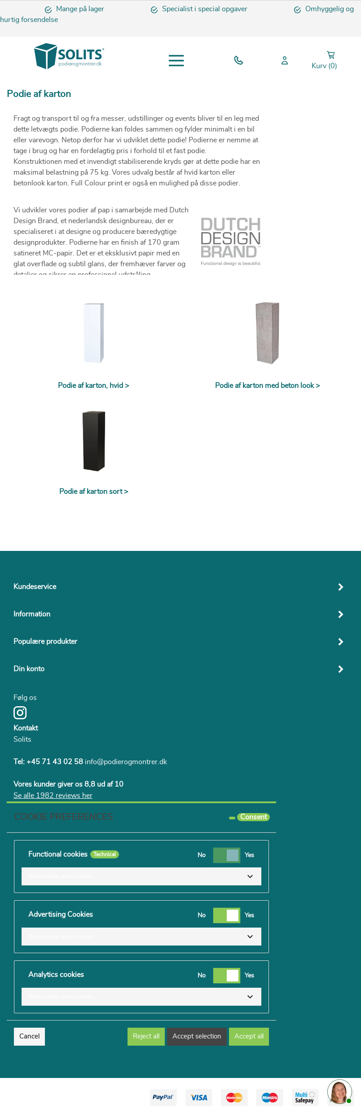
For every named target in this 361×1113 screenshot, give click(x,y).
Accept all (249, 1036)
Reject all (146, 1036)
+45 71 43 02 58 (54, 761)
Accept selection (196, 1036)
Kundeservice (34, 586)
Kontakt (25, 728)
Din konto (28, 669)
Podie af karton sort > (93, 491)
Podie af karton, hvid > (93, 385)
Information (31, 614)
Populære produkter (45, 641)
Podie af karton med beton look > (267, 385)
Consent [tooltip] (253, 817)
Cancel (29, 1036)
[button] (141, 876)
